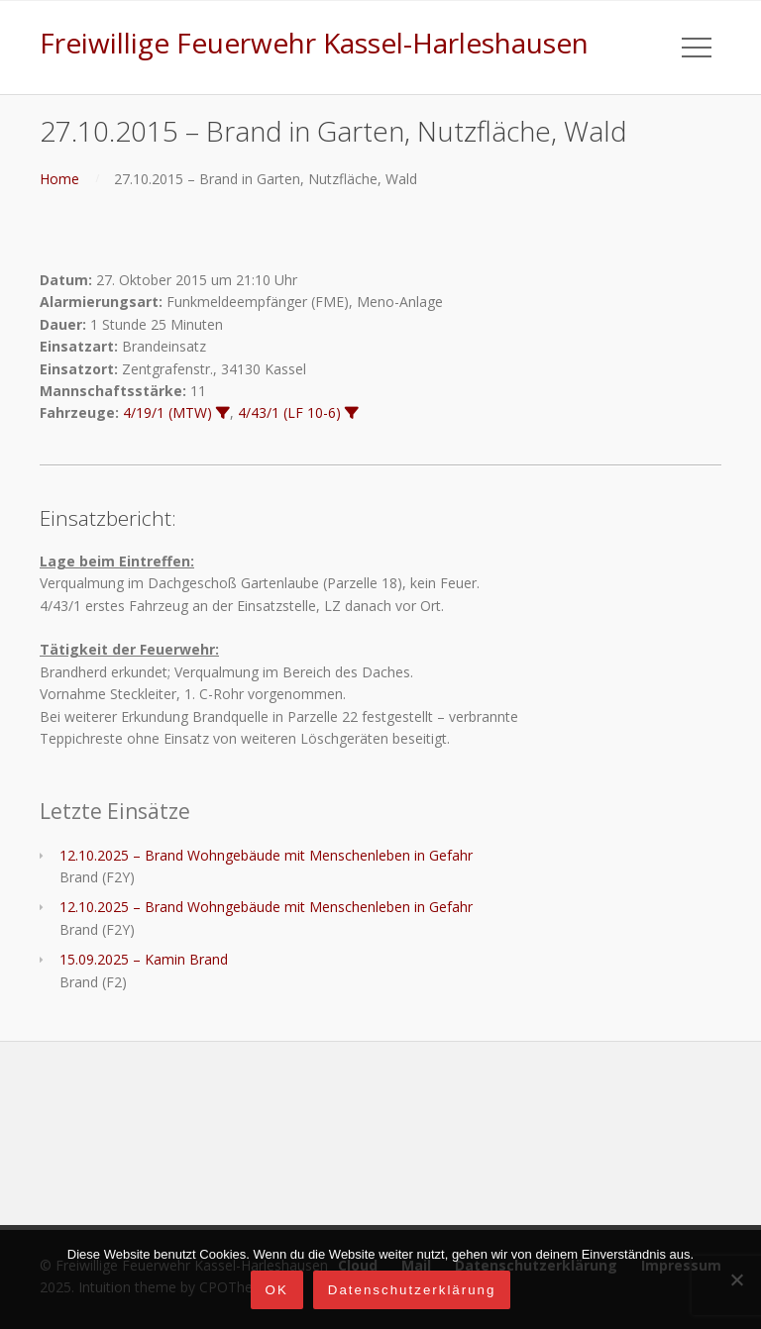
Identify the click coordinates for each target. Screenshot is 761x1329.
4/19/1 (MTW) (167, 412)
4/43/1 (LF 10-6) (289, 412)
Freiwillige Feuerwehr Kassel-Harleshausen (314, 42)
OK (277, 1289)
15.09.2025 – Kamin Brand (143, 959)
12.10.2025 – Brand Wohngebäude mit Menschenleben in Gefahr (266, 855)
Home (59, 178)
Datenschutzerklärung (412, 1289)
